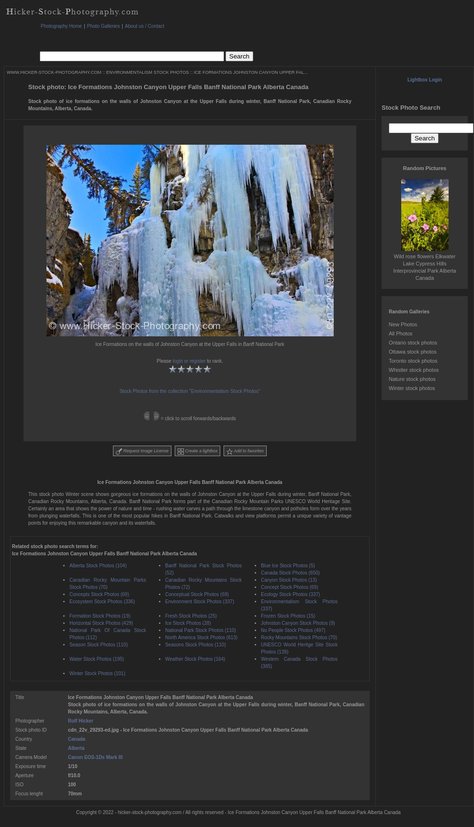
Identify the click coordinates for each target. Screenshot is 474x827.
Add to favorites (245, 451)
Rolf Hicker (80, 721)
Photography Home (61, 26)
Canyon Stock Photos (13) (289, 580)
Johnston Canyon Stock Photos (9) (298, 623)
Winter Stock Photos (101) (97, 673)
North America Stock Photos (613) (201, 637)
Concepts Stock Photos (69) (99, 594)
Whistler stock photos (414, 370)
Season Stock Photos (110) (98, 644)
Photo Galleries (103, 26)
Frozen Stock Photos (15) (288, 616)
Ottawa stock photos (413, 352)
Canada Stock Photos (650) (290, 572)
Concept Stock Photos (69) (289, 587)
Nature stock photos (412, 379)
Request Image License (142, 451)
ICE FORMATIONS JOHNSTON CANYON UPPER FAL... (251, 72)
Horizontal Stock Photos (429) (101, 623)
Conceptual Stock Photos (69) (197, 594)
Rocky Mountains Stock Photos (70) (299, 637)
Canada (76, 739)
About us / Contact (144, 26)
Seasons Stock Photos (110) (195, 644)
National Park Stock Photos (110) (200, 630)
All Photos (401, 333)
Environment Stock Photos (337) (199, 601)
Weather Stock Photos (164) (195, 659)
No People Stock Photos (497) (293, 630)
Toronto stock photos (413, 361)
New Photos (403, 324)
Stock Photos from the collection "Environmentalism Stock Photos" (190, 391)
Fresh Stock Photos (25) (191, 616)
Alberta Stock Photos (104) (98, 565)
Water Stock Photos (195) (96, 659)
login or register (189, 361)
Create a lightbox (198, 451)
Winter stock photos (412, 388)
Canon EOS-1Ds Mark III (95, 757)
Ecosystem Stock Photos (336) (102, 601)
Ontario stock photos (413, 342)
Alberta (76, 748)
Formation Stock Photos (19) (99, 616)
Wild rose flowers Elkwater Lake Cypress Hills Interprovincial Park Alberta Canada (424, 263)
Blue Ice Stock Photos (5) (288, 565)
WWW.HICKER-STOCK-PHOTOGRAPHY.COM (54, 72)
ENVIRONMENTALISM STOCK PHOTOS (147, 72)
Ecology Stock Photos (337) (290, 594)
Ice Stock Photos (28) (188, 623)
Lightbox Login (424, 79)
